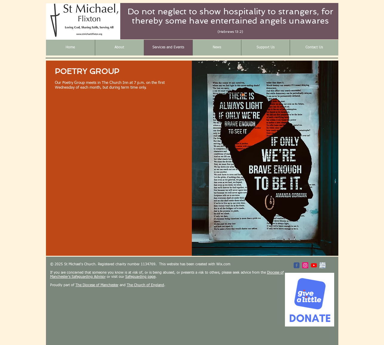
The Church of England (145, 285)
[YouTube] (314, 265)
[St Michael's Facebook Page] (297, 265)
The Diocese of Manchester (96, 285)
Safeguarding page (140, 277)
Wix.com (223, 264)
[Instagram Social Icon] (305, 265)
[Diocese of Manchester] (323, 265)
